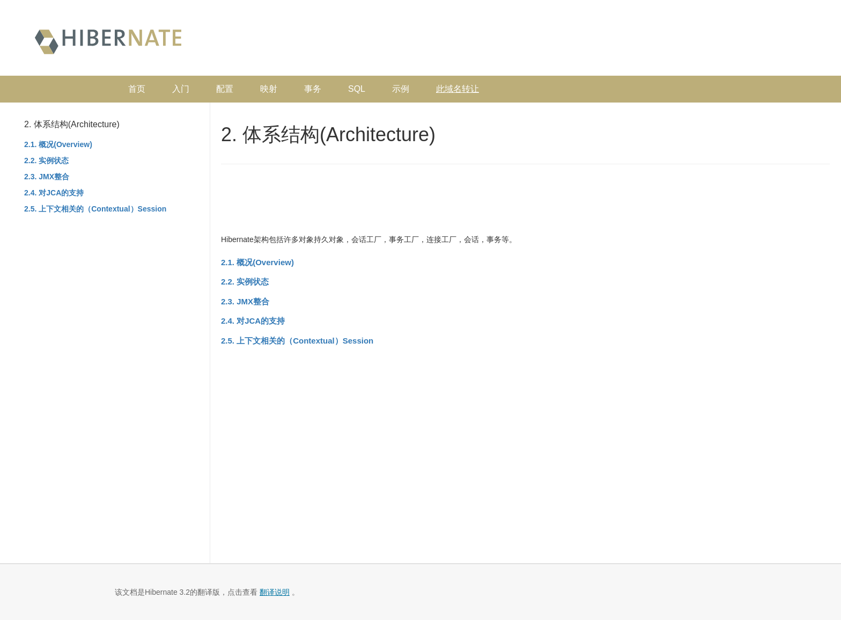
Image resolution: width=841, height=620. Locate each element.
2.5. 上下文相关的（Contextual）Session (95, 209)
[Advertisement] (619, 40)
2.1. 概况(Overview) (58, 144)
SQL (356, 88)
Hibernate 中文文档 (108, 40)
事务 (312, 88)
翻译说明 (275, 592)
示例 (400, 88)
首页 (136, 88)
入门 (180, 88)
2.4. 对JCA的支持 (54, 192)
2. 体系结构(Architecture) (72, 124)
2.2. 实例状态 (46, 160)
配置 (224, 88)
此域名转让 (457, 88)
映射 (268, 88)
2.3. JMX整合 (46, 176)
